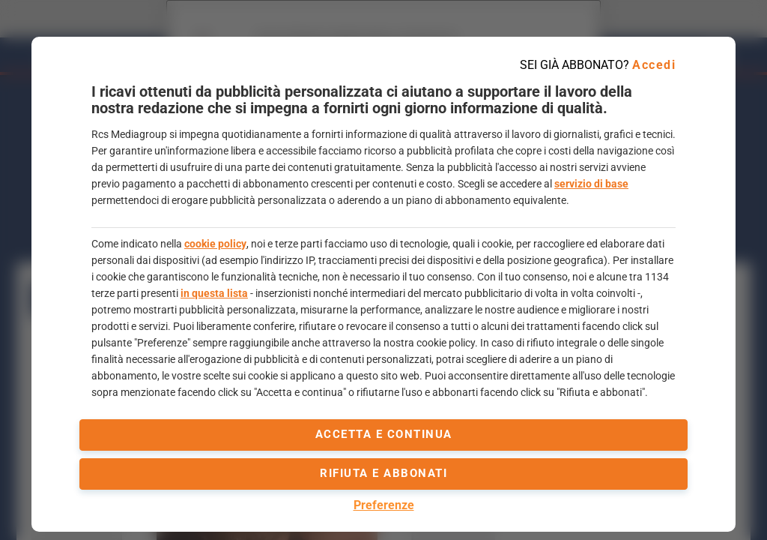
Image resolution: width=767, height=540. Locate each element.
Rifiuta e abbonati (383, 473)
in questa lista (214, 293)
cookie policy (215, 244)
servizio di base (591, 184)
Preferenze (384, 505)
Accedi (654, 65)
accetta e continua (383, 434)
